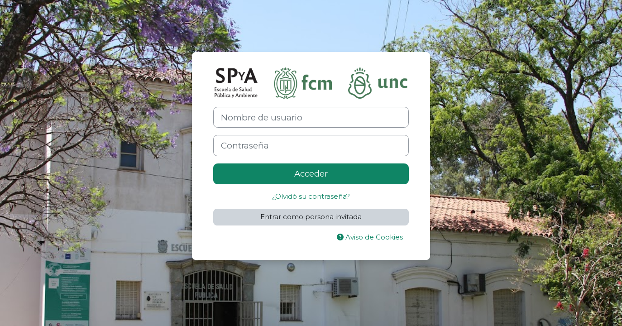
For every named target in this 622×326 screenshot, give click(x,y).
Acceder (311, 173)
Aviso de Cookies (370, 237)
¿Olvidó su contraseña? (311, 196)
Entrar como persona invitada (311, 216)
